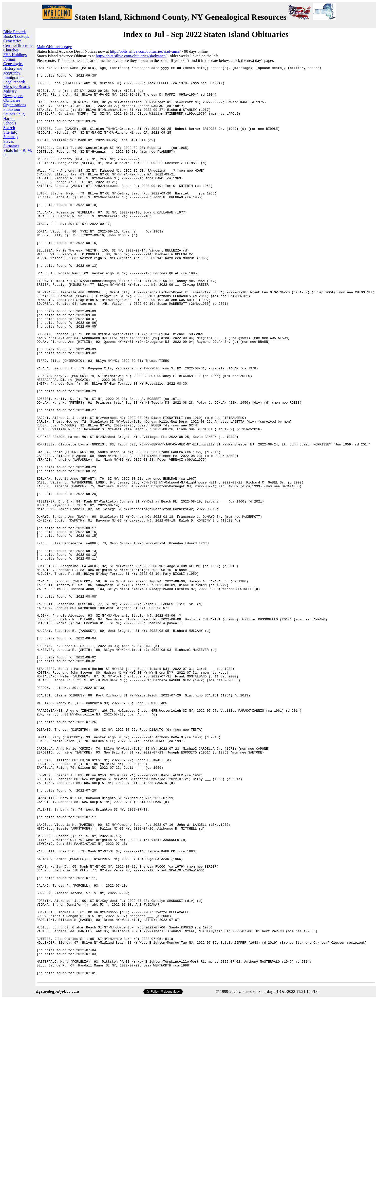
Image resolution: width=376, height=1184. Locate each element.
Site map (10, 137)
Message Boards (16, 86)
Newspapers (13, 96)
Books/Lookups (16, 36)
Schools (9, 123)
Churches (10, 50)
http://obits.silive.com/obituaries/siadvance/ (145, 51)
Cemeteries (12, 41)
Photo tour (11, 109)
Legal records (14, 82)
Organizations (14, 105)
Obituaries (11, 100)
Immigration (13, 77)
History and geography (12, 70)
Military (9, 91)
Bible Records (14, 32)
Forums (9, 59)
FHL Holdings (15, 54)
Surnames (11, 146)
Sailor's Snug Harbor (14, 116)
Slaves (8, 141)
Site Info (10, 132)
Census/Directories (18, 45)
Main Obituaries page (54, 47)
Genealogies (13, 64)
